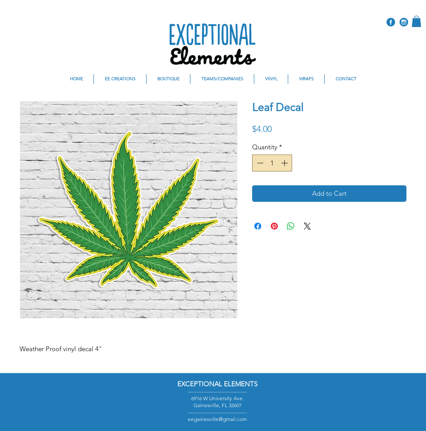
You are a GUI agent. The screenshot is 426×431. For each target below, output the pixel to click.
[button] (416, 21)
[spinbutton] (272, 163)
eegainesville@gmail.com (217, 419)
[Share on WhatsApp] (291, 226)
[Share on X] (307, 226)
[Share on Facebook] (258, 226)
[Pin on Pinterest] (274, 226)
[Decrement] (259, 163)
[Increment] (285, 163)
